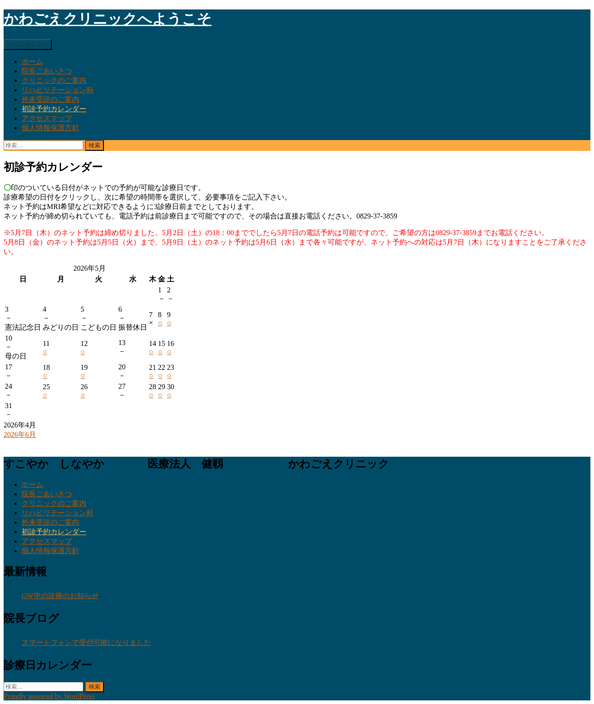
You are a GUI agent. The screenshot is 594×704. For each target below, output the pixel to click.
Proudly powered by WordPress (49, 696)
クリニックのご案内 (54, 80)
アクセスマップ (47, 118)
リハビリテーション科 (58, 90)
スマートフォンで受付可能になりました (86, 642)
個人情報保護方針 (50, 128)
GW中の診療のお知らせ (60, 596)
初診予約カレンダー (54, 109)
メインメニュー (27, 44)
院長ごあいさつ (47, 71)
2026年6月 (20, 434)
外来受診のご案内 (50, 99)
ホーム (32, 61)
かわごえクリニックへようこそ (108, 19)
